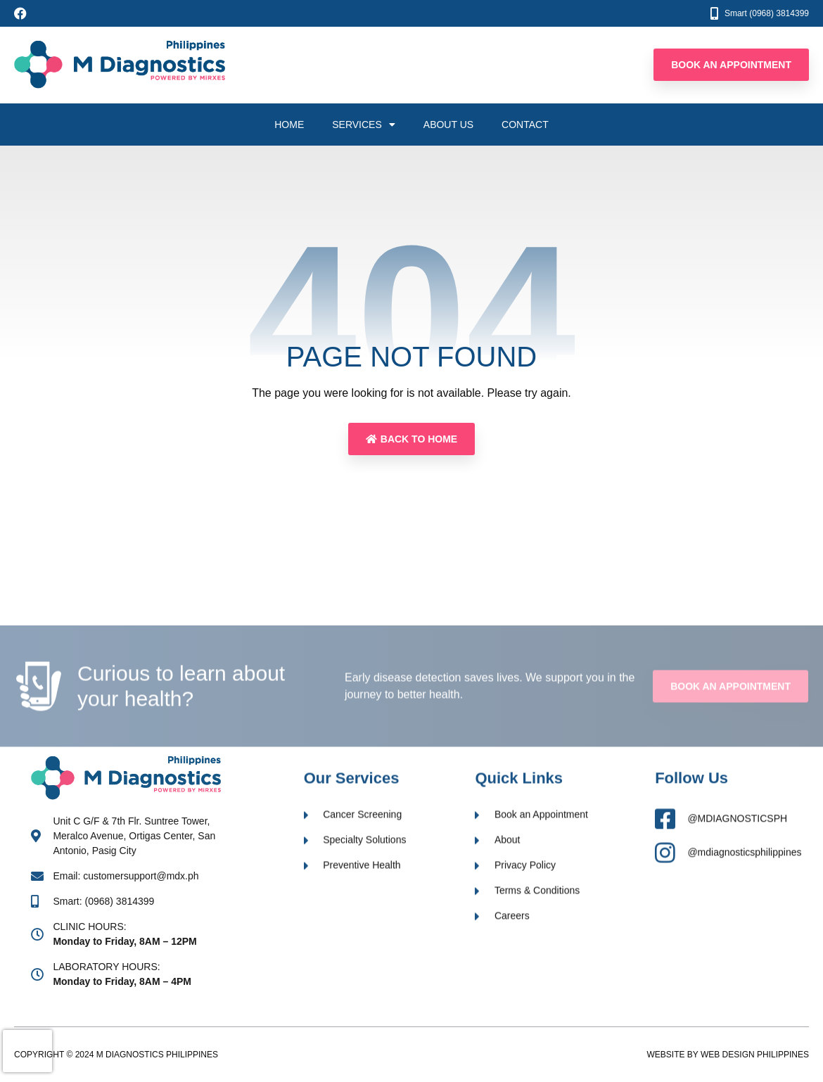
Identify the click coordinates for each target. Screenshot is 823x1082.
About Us (448, 124)
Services (363, 124)
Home (289, 124)
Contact (525, 124)
